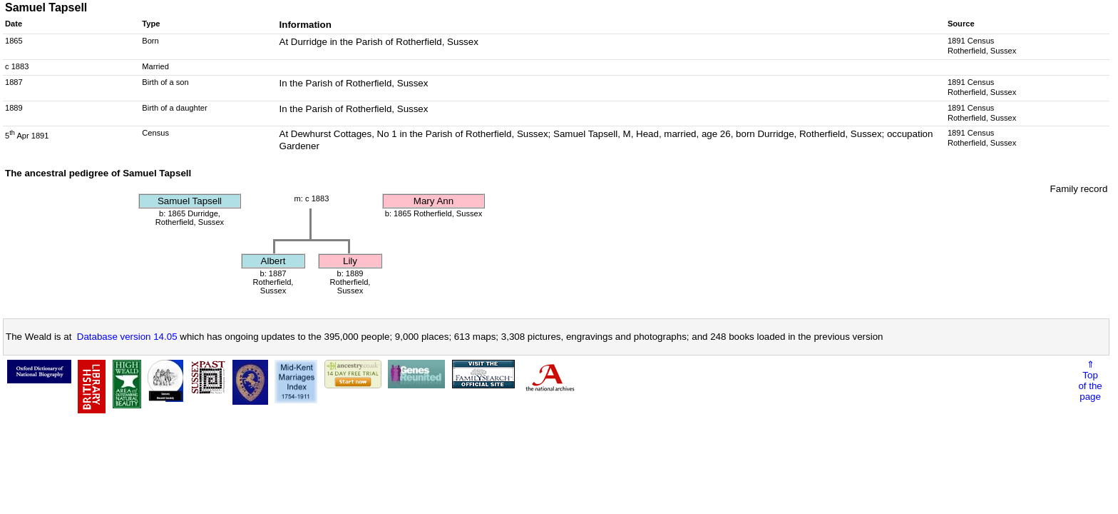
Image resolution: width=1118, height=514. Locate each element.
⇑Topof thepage (1090, 380)
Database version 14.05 (127, 336)
